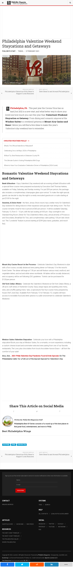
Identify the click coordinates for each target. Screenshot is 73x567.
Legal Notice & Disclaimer (60, 514)
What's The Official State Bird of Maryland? (18, 146)
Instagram (61, 527)
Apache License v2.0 (51, 558)
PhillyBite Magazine (44, 555)
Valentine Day (22, 444)
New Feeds (30, 524)
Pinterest (42, 527)
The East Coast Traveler (10, 533)
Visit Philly (6, 444)
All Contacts (43, 514)
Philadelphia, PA (18, 108)
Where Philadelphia (9, 542)
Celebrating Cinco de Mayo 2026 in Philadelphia (20, 151)
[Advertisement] (36, 22)
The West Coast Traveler (11, 536)
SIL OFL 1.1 (27, 560)
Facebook (42, 524)
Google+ (61, 524)
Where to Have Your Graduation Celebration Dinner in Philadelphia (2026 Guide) (31, 165)
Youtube (52, 527)
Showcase (19, 524)
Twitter (51, 524)
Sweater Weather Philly (16, 141)
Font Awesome (6, 560)
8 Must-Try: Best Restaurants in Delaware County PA (21, 155)
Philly (13, 444)
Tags (40, 504)
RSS (40, 529)
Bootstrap (5, 558)
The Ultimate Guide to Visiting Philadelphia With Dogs (22, 160)
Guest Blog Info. (7, 524)
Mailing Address (7, 504)
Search (47, 504)
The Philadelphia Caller (10, 539)
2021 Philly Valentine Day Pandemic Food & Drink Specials (35, 356)
